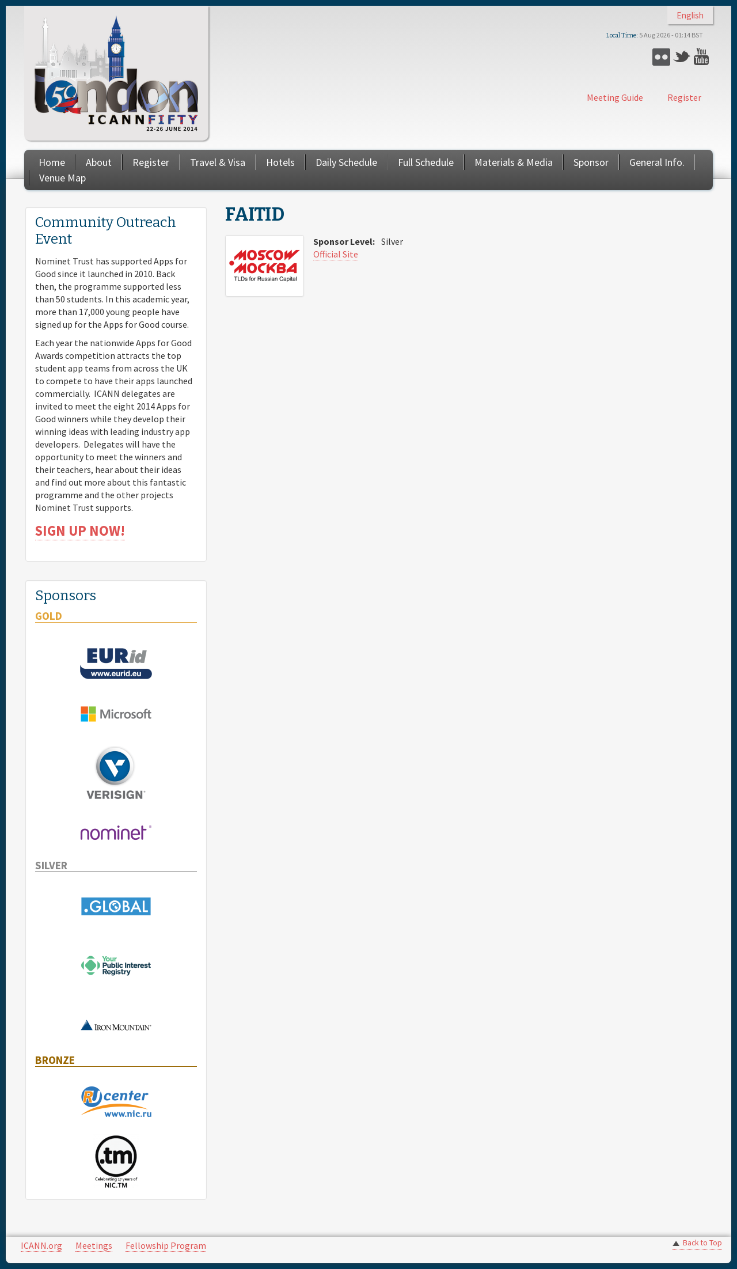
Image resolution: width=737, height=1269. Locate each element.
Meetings (93, 1245)
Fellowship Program (166, 1245)
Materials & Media (513, 162)
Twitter (682, 57)
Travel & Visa (217, 162)
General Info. (657, 162)
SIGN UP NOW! (80, 531)
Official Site (335, 254)
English (690, 15)
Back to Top (702, 1243)
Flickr (661, 57)
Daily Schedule (346, 162)
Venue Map (62, 177)
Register (684, 97)
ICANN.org (41, 1245)
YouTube (703, 57)
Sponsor (591, 162)
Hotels (280, 162)
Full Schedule (426, 162)
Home (52, 162)
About (99, 162)
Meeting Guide (615, 97)
